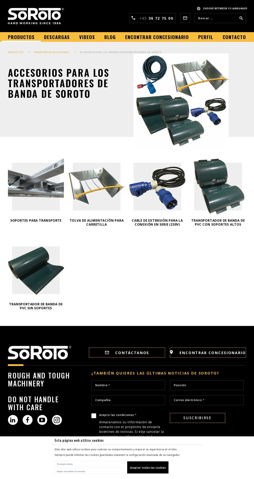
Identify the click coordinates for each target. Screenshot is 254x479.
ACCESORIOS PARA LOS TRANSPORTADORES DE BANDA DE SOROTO (121, 52)
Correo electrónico (189, 400)
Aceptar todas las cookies (148, 467)
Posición (180, 385)
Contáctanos (127, 352)
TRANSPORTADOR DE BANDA (51, 52)
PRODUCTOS (15, 52)
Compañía (103, 400)
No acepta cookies (65, 464)
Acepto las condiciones (132, 433)
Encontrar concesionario (208, 352)
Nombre (102, 385)
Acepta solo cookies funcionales (71, 471)
